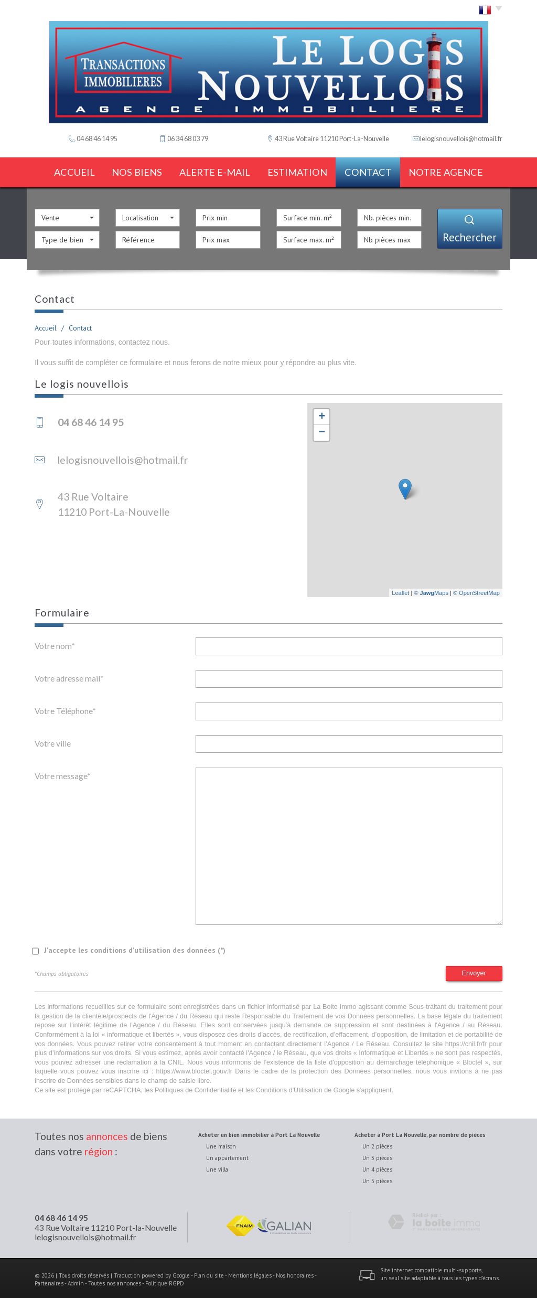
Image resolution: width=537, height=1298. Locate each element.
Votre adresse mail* (69, 674)
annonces (107, 1133)
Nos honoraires (295, 1271)
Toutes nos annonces (114, 1280)
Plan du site (209, 1271)
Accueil (67, 170)
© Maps (431, 589)
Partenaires (49, 1280)
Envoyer (474, 969)
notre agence (456, 170)
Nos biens (136, 170)
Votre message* (63, 772)
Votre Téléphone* (65, 707)
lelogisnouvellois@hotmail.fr (461, 139)
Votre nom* (55, 642)
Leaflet (400, 589)
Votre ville (53, 739)
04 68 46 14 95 (61, 1214)
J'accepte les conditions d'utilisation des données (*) (134, 946)
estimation (300, 170)
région (98, 1148)
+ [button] (321, 414)
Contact (376, 170)
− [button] (321, 430)
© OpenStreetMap (476, 589)
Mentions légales (250, 1271)
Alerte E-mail (216, 170)
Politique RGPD (164, 1280)
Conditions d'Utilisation (289, 1086)
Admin (76, 1280)
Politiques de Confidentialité (195, 1086)
